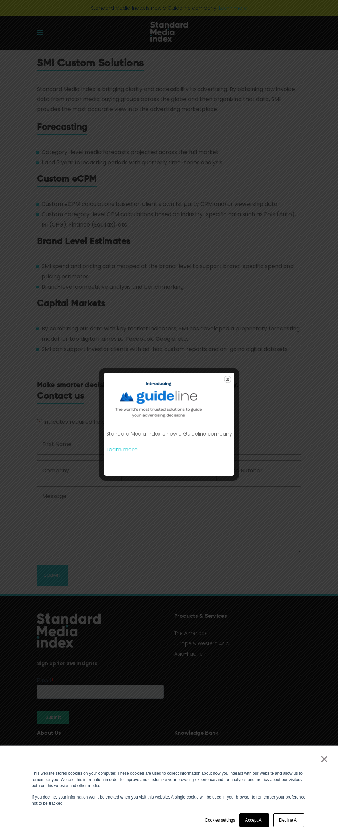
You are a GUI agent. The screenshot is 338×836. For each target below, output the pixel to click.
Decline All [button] (288, 820)
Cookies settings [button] (220, 820)
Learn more (122, 449)
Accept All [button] (254, 820)
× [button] (324, 759)
